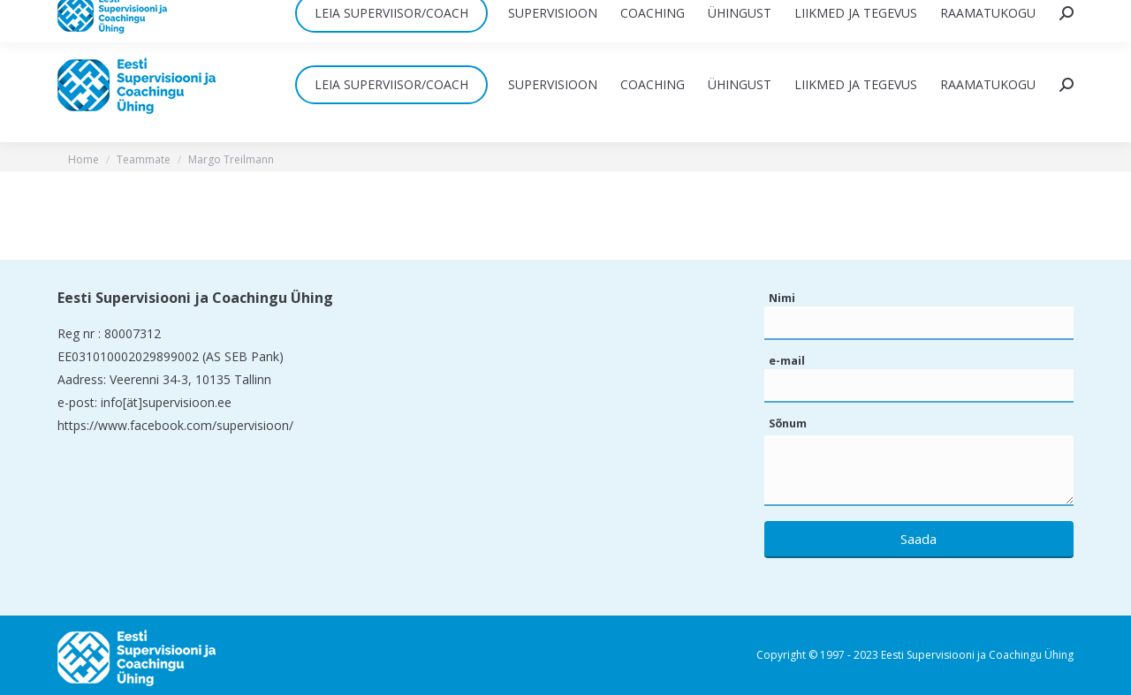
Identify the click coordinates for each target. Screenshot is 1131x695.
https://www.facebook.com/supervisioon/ (175, 425)
